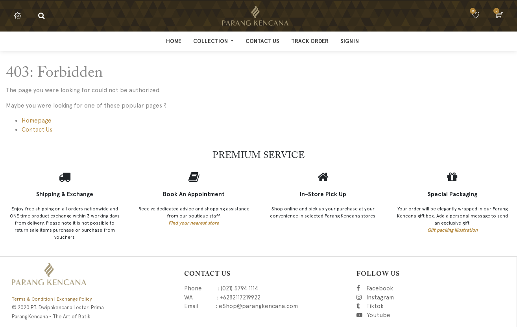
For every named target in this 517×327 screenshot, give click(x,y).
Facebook (390, 288)
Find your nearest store (193, 223)
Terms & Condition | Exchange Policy (52, 299)
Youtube (378, 315)
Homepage (37, 120)
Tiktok (410, 306)
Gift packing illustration (452, 230)
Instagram (420, 297)
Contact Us (37, 129)
